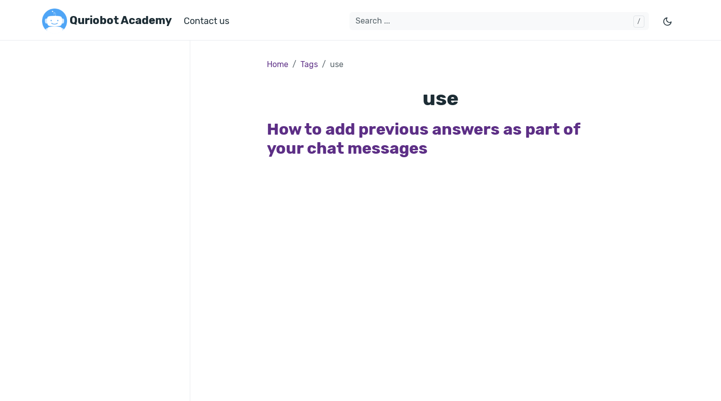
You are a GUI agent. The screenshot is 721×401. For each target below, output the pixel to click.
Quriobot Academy (107, 21)
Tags (309, 64)
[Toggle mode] (668, 21)
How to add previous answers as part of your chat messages (423, 139)
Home (277, 64)
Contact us (206, 21)
